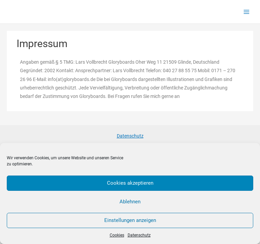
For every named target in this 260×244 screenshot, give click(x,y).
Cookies (117, 235)
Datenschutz (139, 235)
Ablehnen (130, 202)
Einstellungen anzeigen (130, 220)
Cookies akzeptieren (130, 183)
